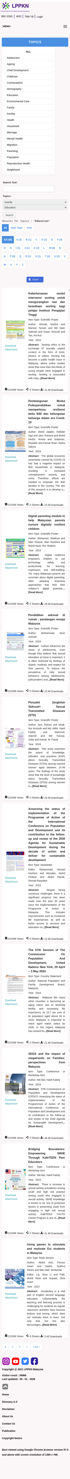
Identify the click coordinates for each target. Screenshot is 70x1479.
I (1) (18, 248)
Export (34, 279)
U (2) (57, 256)
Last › (36, 1346)
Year (29, 227)
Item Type (16, 227)
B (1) (28, 239)
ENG (10, 16)
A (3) (19, 239)
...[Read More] (46, 378)
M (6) (52, 248)
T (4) (47, 256)
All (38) (8, 239)
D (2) (44, 239)
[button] (9, 215)
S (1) (38, 256)
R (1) (28, 256)
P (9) (12, 256)
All (5, 227)
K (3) (36, 248)
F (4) (59, 239)
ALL (28, 51)
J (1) (27, 248)
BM (3, 16)
